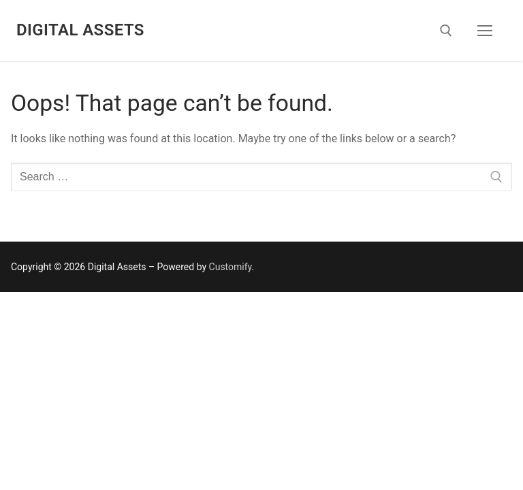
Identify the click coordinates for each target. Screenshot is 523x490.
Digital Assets (80, 29)
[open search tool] (446, 30)
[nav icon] (485, 30)
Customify (230, 266)
